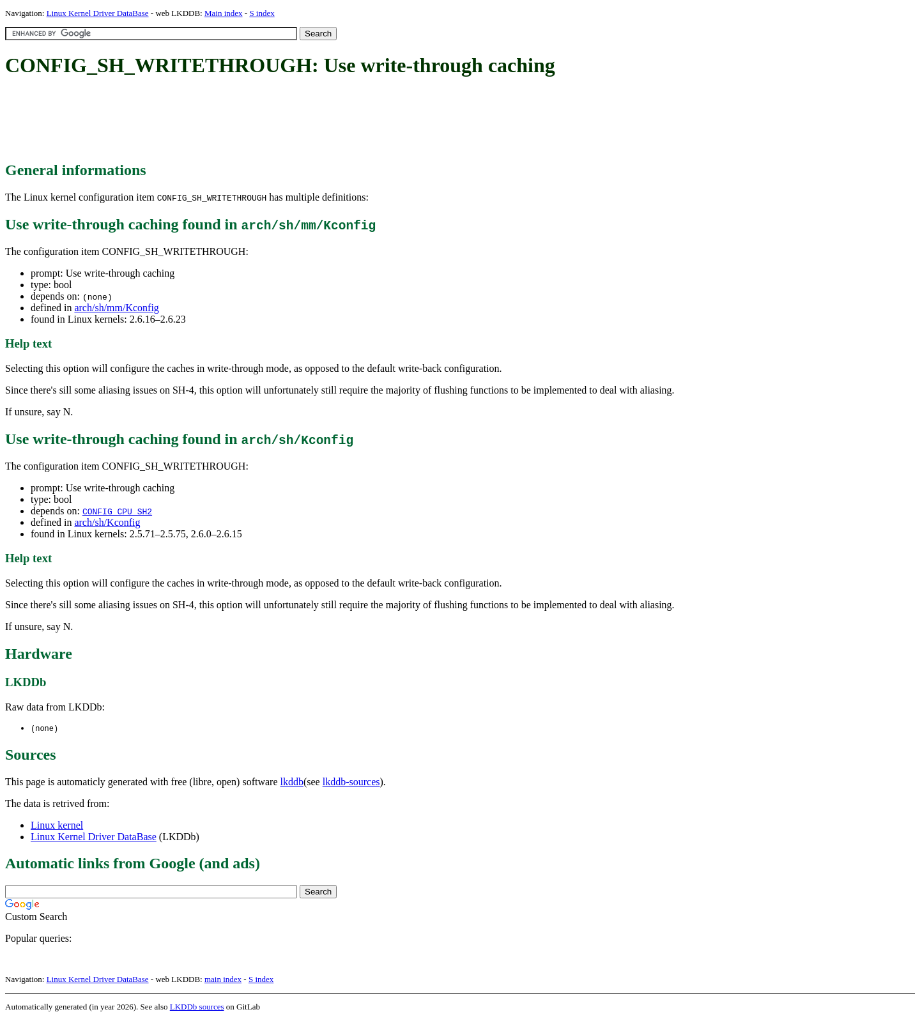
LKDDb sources (197, 1007)
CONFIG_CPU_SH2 (117, 511)
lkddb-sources (351, 782)
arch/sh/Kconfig (107, 522)
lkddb (291, 782)
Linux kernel (57, 825)
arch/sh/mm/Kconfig (116, 307)
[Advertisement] (237, 120)
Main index (223, 13)
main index (222, 980)
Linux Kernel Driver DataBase (98, 13)
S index (261, 13)
